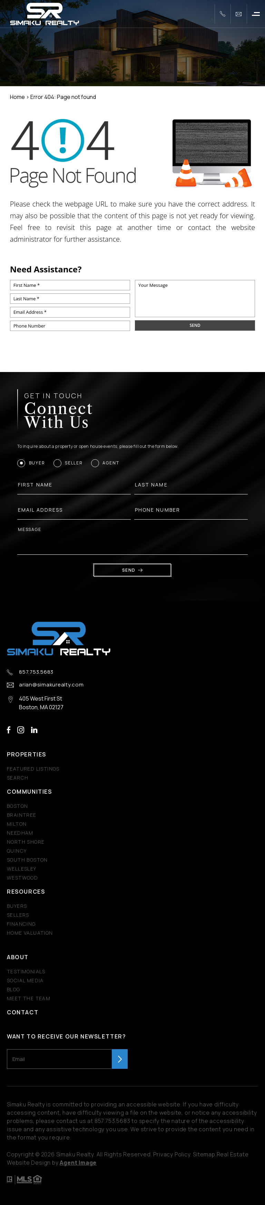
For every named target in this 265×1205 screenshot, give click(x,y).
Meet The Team (28, 998)
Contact (22, 1012)
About (18, 957)
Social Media (25, 980)
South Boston (27, 859)
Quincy (17, 850)
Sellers (18, 915)
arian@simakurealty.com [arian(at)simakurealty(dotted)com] (51, 684)
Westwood (22, 877)
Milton (17, 824)
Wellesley (22, 868)
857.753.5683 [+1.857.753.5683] (36, 672)
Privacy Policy (171, 1154)
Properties (26, 754)
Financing (21, 924)
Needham (20, 833)
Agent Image (78, 1162)
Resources (26, 891)
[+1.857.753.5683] (222, 14)
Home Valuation (30, 933)
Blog (13, 989)
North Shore (26, 842)
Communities (29, 791)
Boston (17, 806)
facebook (8, 730)
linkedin (34, 730)
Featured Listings (33, 768)
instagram (20, 730)
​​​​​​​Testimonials (26, 971)
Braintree (22, 815)
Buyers (17, 906)
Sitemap (204, 1154)
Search (17, 777)
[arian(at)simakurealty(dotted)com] (238, 14)
